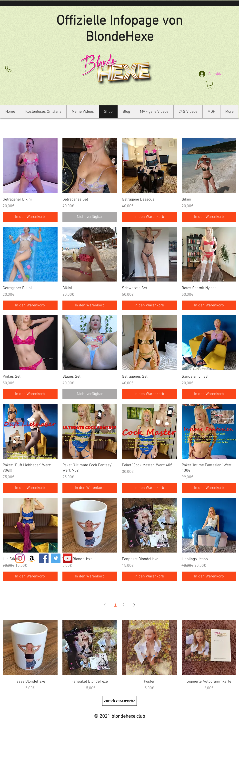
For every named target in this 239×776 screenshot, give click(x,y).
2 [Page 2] (123, 605)
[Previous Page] (105, 605)
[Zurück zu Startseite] (119, 701)
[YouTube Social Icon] (67, 558)
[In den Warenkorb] (30, 217)
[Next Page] (134, 605)
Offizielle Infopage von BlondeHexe (119, 29)
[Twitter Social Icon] (55, 558)
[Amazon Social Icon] (32, 558)
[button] (210, 84)
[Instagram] (20, 558)
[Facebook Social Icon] (44, 558)
